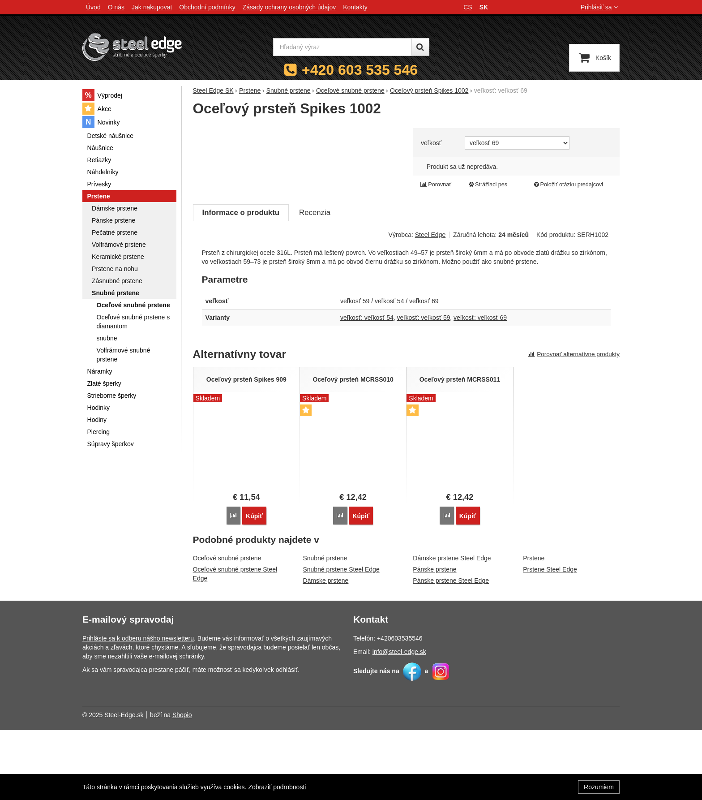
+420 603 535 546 (360, 70)
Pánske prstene (434, 639)
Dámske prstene (325, 650)
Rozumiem (599, 787)
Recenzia (314, 283)
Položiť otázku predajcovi (568, 184)
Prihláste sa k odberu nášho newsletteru (138, 708)
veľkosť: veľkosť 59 (423, 387)
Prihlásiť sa (600, 7)
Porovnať (435, 184)
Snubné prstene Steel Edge (341, 639)
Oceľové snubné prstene (227, 628)
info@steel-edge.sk (399, 721)
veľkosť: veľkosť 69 (480, 387)
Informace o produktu (240, 283)
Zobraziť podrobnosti (277, 787)
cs (467, 7)
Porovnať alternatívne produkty (573, 424)
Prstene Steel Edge (550, 639)
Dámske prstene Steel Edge (452, 628)
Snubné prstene (325, 628)
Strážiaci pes (487, 184)
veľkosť (431, 142)
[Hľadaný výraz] (342, 47)
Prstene (533, 628)
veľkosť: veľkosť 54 (367, 387)
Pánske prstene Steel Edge (451, 650)
